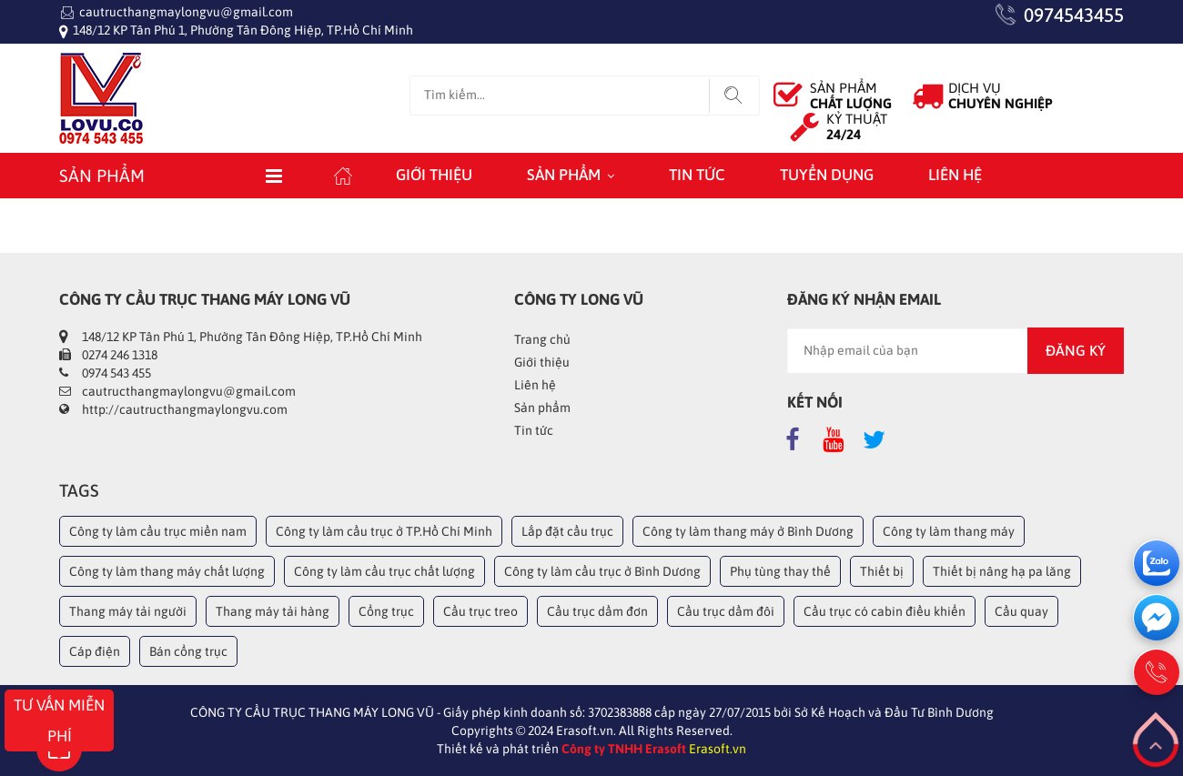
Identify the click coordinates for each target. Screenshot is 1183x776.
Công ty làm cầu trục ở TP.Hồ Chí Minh (384, 531)
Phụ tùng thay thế (780, 571)
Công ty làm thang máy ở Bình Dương (748, 531)
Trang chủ (542, 339)
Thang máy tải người (128, 611)
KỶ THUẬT (856, 126)
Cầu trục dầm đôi (725, 611)
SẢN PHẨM (851, 95)
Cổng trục (386, 611)
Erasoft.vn (717, 748)
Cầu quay (1021, 611)
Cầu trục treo (480, 611)
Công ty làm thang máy (949, 531)
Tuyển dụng (827, 175)
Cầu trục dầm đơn (597, 611)
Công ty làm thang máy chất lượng (167, 571)
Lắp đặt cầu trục (567, 531)
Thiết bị (882, 571)
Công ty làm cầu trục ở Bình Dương (602, 571)
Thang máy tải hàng (272, 611)
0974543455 (1074, 14)
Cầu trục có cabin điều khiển (885, 611)
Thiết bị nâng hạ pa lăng (1002, 571)
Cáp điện (94, 651)
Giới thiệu (434, 175)
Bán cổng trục (188, 651)
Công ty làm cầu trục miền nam (158, 531)
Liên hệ (955, 175)
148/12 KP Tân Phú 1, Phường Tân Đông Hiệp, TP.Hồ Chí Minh (243, 30)
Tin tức (697, 175)
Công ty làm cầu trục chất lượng (384, 571)
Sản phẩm (564, 175)
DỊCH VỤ (1000, 95)
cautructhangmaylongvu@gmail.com (186, 12)
